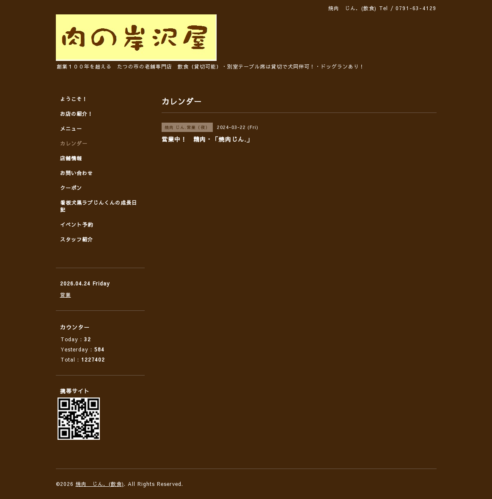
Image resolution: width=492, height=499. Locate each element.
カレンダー (74, 143)
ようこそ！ (74, 99)
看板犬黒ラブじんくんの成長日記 (98, 206)
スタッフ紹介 (76, 239)
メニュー (71, 128)
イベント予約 (76, 224)
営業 (65, 294)
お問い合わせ (76, 173)
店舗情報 (71, 158)
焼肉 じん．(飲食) (100, 483)
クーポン (71, 187)
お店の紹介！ (76, 113)
